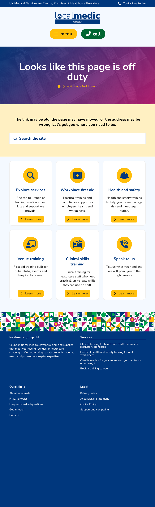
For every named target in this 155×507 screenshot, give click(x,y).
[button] (63, 34)
